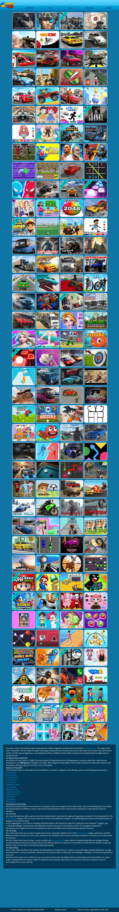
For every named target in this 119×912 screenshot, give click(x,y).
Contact (14, 910)
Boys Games (10, 799)
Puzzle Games (11, 782)
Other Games (11, 802)
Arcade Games (11, 780)
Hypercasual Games (13, 792)
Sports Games (11, 787)
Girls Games (10, 797)
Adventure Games (12, 794)
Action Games (11, 773)
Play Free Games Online (35, 910)
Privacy (86, 910)
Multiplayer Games (13, 785)
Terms (79, 910)
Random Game (60, 910)
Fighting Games (11, 789)
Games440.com (90, 748)
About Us (21, 910)
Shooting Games (12, 777)
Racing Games (11, 775)
